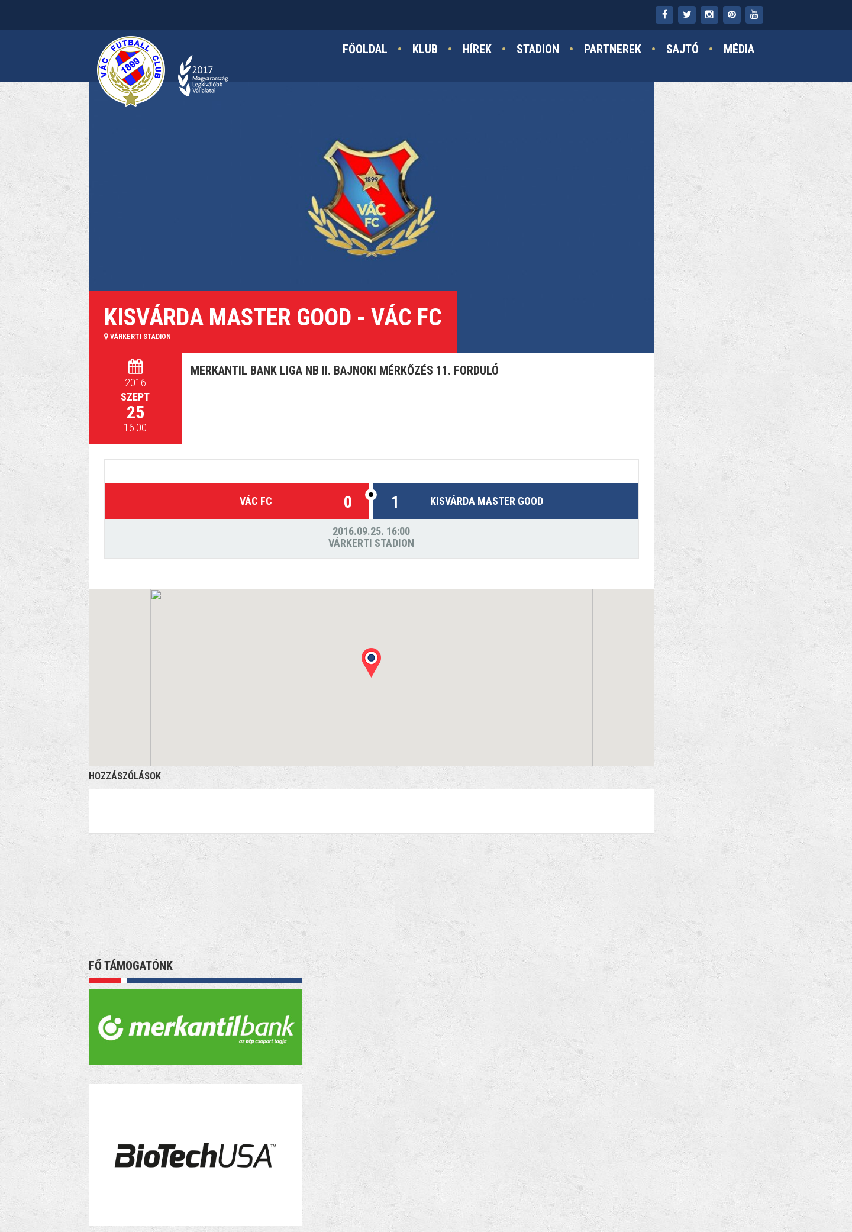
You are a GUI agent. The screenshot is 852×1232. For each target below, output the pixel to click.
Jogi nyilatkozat (458, 1191)
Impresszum (382, 1191)
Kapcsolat (318, 1191)
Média (739, 51)
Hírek (477, 51)
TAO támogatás (546, 1191)
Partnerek (612, 51)
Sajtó (682, 51)
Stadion (538, 51)
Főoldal (365, 51)
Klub (425, 51)
